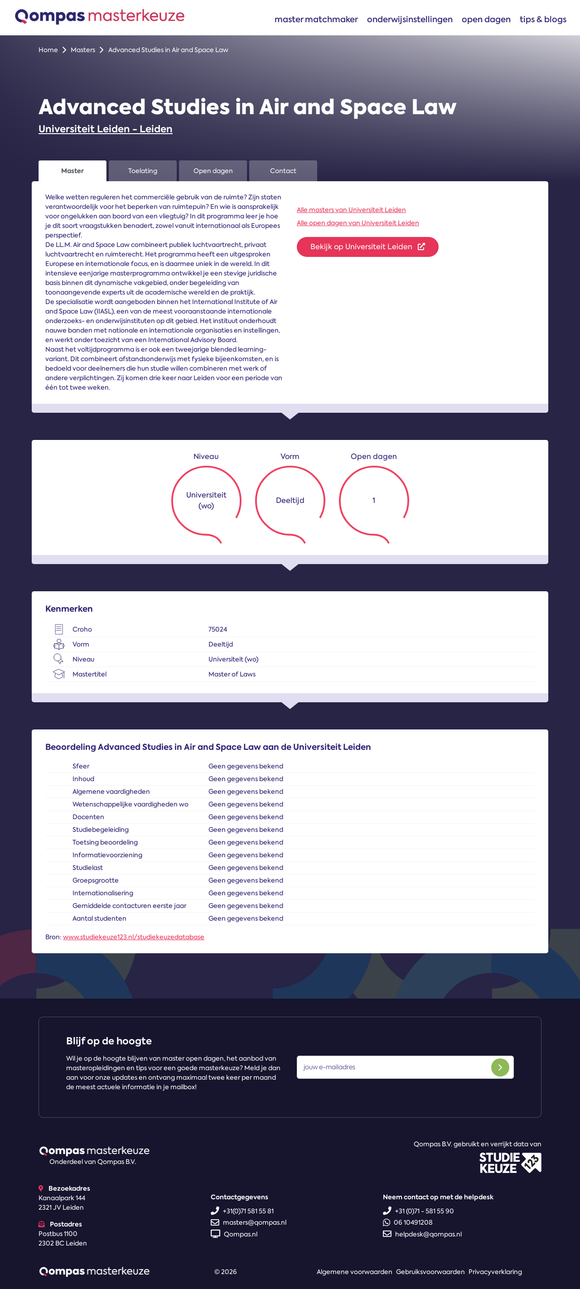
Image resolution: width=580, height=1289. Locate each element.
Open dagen (486, 19)
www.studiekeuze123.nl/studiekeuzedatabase (133, 937)
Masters (83, 50)
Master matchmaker (316, 19)
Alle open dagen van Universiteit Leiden (358, 223)
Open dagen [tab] (213, 171)
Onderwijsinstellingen (410, 19)
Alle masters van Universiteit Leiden (351, 210)
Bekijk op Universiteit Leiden (367, 246)
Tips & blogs (543, 19)
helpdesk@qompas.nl (422, 1234)
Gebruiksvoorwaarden (430, 1272)
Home (48, 50)
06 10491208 (408, 1222)
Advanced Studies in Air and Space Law (168, 50)
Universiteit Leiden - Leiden (106, 128)
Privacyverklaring (495, 1272)
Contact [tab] (283, 171)
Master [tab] (72, 170)
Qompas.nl (234, 1234)
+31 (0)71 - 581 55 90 (418, 1211)
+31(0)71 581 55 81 (242, 1211)
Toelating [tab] (142, 171)
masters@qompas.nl (248, 1222)
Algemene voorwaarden (354, 1272)
